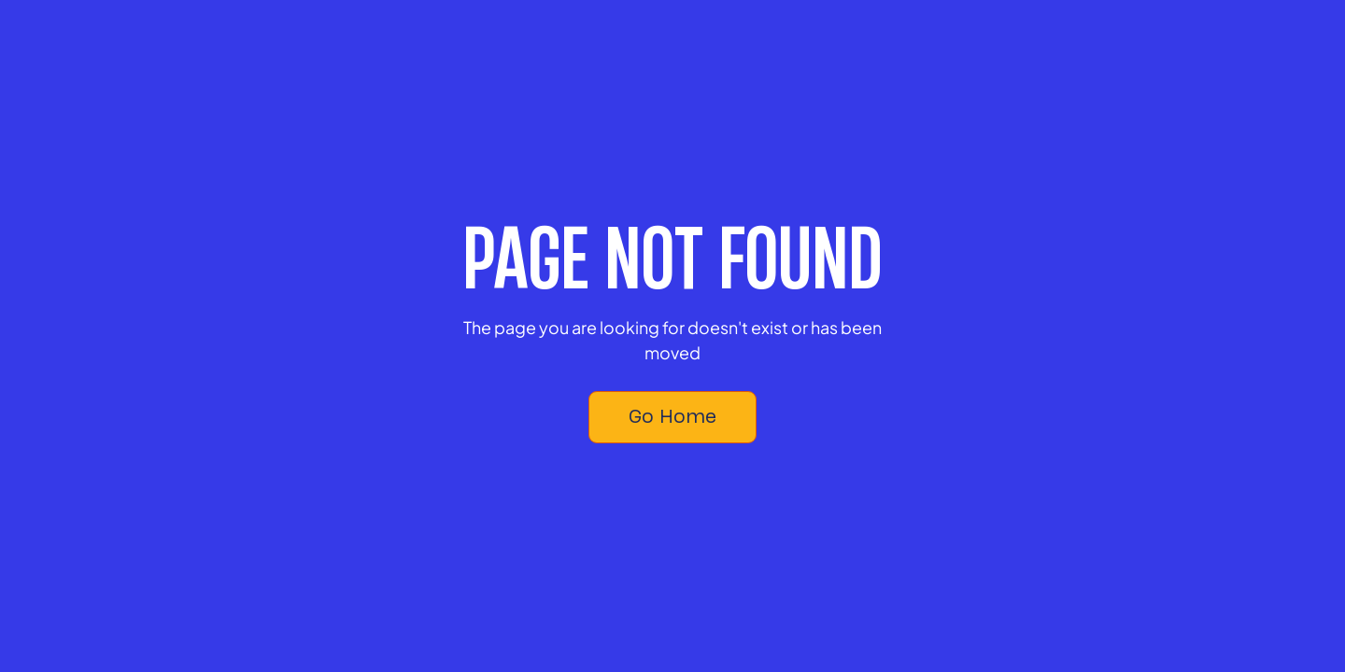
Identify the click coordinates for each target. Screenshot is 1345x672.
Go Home (672, 416)
